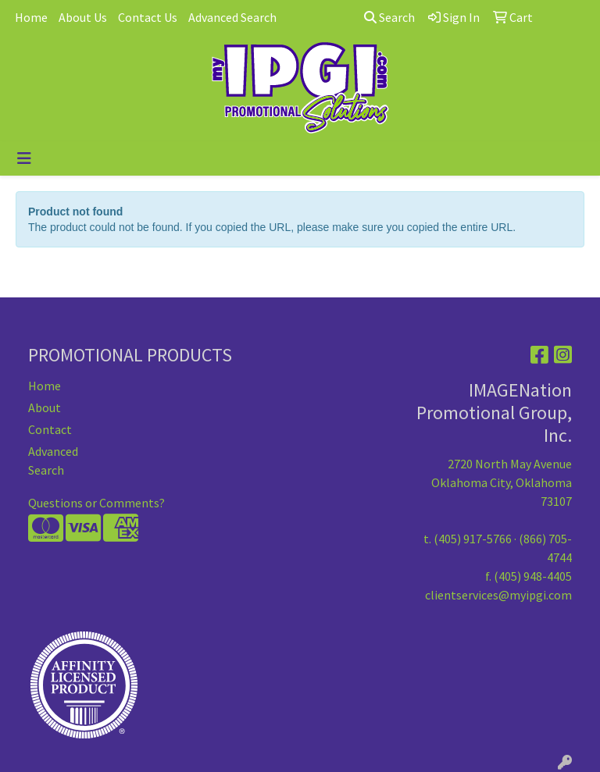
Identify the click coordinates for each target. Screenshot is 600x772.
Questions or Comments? (96, 503)
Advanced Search (232, 17)
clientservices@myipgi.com (498, 595)
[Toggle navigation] (24, 158)
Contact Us (147, 17)
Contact (50, 429)
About (44, 407)
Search (389, 17)
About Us (83, 17)
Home (31, 17)
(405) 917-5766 (473, 538)
